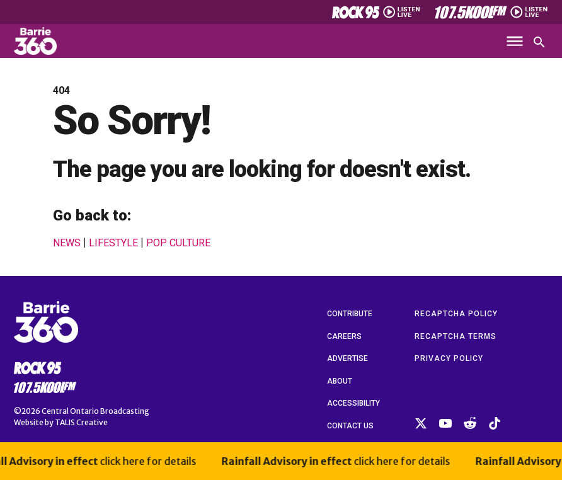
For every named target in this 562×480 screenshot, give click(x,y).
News (67, 243)
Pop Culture (178, 243)
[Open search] (539, 42)
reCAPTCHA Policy (456, 313)
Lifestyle (113, 243)
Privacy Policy (449, 358)
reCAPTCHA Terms (455, 336)
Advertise (347, 358)
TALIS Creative (81, 422)
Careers (344, 336)
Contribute (349, 313)
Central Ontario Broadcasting (95, 411)
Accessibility (353, 403)
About (339, 381)
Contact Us (350, 425)
